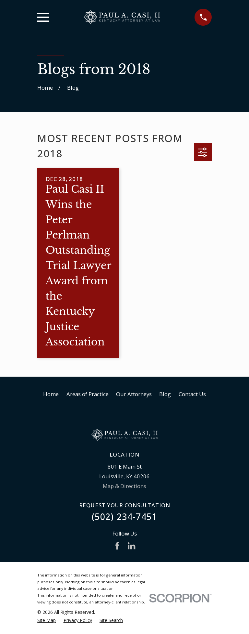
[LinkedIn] (131, 546)
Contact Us (192, 394)
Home (51, 394)
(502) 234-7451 (124, 517)
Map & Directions (124, 486)
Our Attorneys (134, 394)
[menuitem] (46, 620)
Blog (165, 394)
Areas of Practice (87, 394)
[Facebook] (117, 546)
